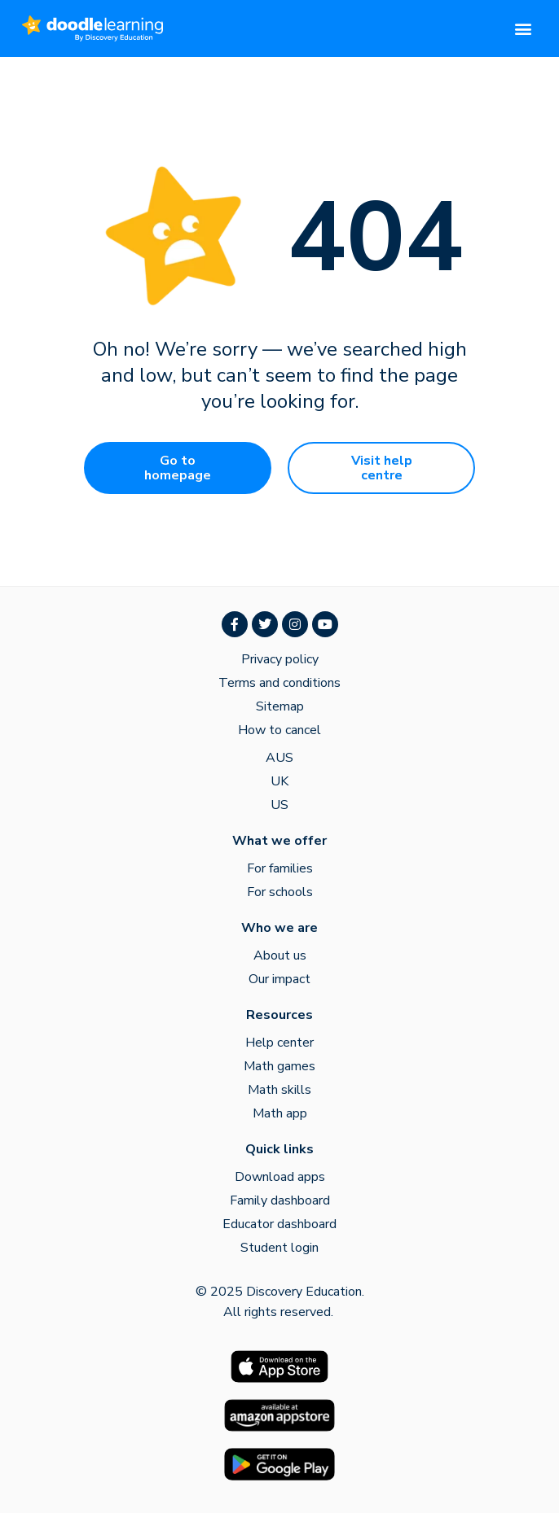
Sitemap (280, 706)
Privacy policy (280, 659)
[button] (523, 28)
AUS (279, 758)
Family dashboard (280, 1200)
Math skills (279, 1090)
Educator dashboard (279, 1224)
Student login (279, 1248)
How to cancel (279, 730)
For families (280, 868)
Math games (279, 1066)
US (279, 805)
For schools (280, 892)
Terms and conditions (279, 683)
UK (279, 781)
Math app (280, 1113)
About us (279, 955)
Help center (279, 1043)
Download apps (280, 1177)
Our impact (279, 979)
